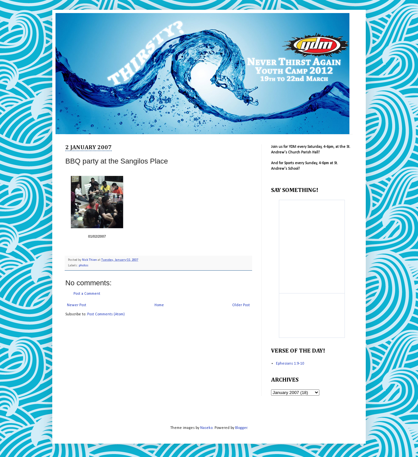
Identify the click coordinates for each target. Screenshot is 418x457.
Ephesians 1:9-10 (290, 364)
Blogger (241, 428)
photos (83, 265)
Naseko (206, 428)
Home (159, 305)
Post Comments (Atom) (106, 314)
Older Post (241, 305)
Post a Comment (86, 294)
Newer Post (76, 305)
